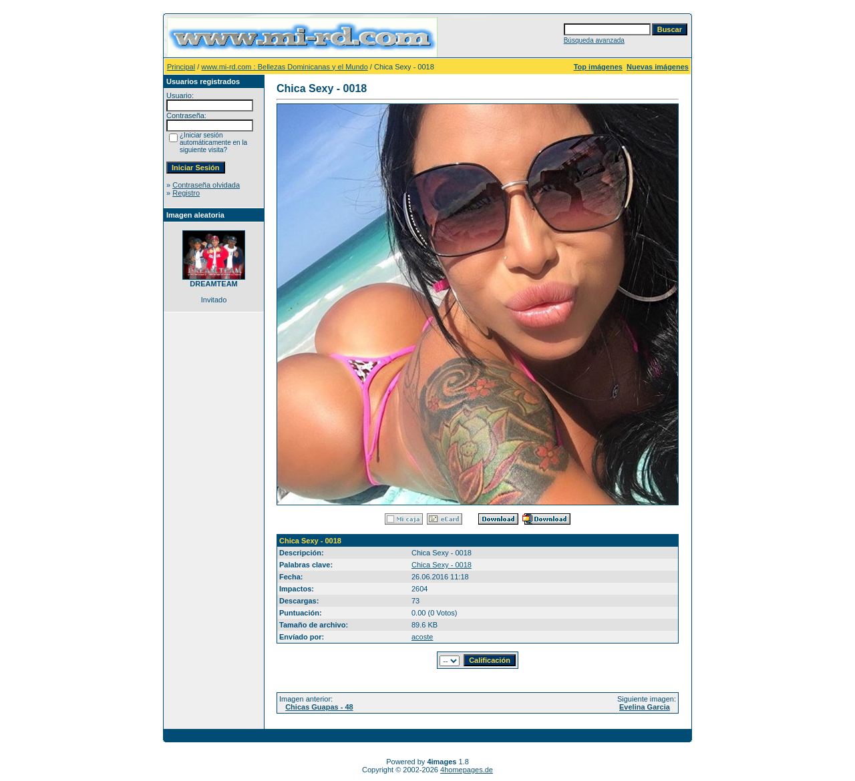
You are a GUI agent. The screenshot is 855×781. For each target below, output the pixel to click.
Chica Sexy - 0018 (441, 565)
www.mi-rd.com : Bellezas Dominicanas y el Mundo (284, 67)
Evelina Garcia (644, 707)
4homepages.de (466, 770)
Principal (181, 67)
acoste (422, 637)
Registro (186, 193)
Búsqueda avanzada (594, 40)
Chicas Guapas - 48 (319, 707)
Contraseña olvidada (206, 185)
